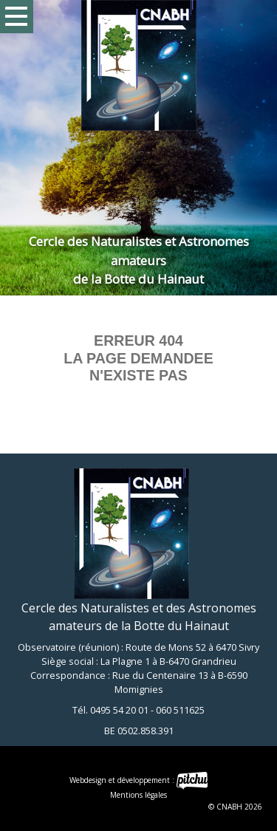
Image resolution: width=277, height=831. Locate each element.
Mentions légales (138, 795)
